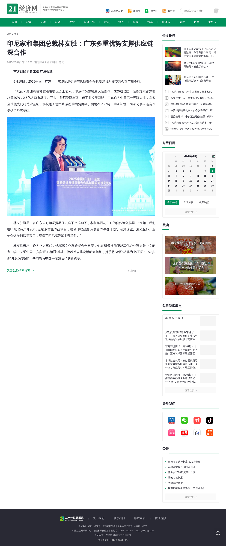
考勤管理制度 (175, 482)
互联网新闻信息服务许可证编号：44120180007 (125, 526)
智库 (196, 22)
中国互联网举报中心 (81, 530)
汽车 (150, 22)
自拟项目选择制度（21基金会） (185, 461)
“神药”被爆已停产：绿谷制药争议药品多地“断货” (197, 128)
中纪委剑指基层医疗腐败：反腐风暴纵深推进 (195, 104)
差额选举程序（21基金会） (183, 467)
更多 (211, 22)
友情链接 (160, 518)
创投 (182, 22)
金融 (58, 22)
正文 (16, 34)
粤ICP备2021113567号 (89, 526)
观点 (107, 22)
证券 (43, 22)
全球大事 (188, 202)
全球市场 (89, 22)
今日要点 (172, 202)
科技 (136, 22)
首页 (14, 22)
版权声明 (139, 518)
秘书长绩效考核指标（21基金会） (186, 488)
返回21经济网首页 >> (20, 270)
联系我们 (119, 518)
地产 (121, 22)
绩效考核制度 (175, 477)
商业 (72, 22)
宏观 (29, 22)
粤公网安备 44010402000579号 (113, 540)
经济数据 (204, 202)
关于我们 (98, 518)
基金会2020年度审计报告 (182, 472)
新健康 (166, 22)
